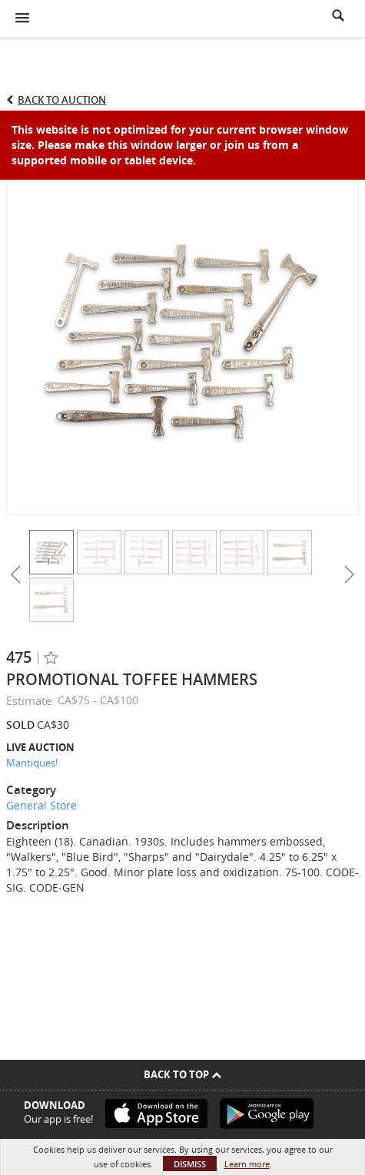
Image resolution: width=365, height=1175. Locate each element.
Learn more (247, 1164)
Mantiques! (32, 763)
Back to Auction (62, 100)
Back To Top (182, 1074)
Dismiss (190, 1164)
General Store (41, 805)
